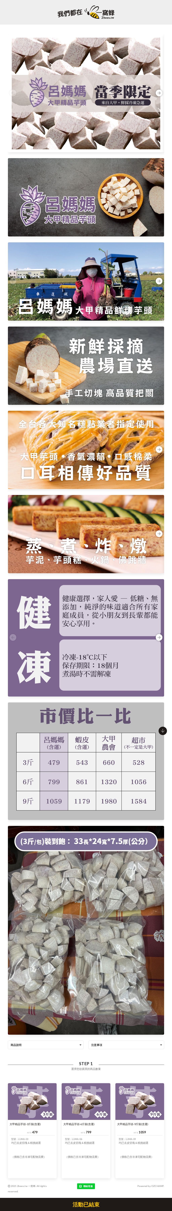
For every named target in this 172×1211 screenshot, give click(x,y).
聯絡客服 (86, 1186)
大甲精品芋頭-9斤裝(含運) (132, 1124)
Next (159, 93)
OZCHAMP (157, 1186)
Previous (13, 93)
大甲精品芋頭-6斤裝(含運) (78, 1124)
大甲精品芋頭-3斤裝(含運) (25, 1124)
